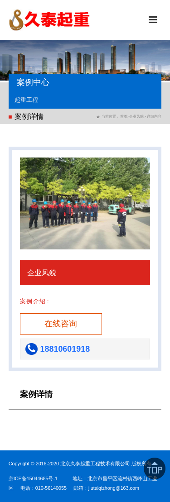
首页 (123, 117)
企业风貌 (136, 117)
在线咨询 (60, 323)
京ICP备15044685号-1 (33, 478)
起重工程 (26, 99)
